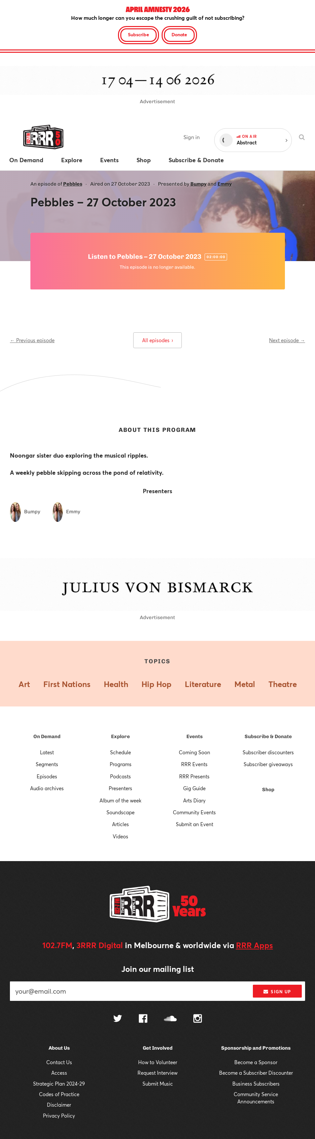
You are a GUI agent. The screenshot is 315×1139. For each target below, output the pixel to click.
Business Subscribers (256, 1083)
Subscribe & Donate (268, 736)
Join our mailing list (157, 969)
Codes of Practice (59, 1094)
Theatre (282, 684)
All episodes (157, 340)
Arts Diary (194, 800)
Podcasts (120, 776)
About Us (59, 1048)
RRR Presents (194, 776)
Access (59, 1072)
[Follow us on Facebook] (143, 1019)
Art (24, 684)
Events (194, 736)
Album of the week (120, 800)
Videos (120, 836)
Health (116, 684)
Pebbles (72, 184)
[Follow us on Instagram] (197, 1019)
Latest (47, 752)
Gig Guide (194, 788)
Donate (179, 34)
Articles (120, 824)
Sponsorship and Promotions (256, 1048)
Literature (203, 684)
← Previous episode (32, 340)
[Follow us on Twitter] (117, 1019)
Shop (268, 790)
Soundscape (120, 812)
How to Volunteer (157, 1062)
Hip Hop (156, 684)
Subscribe (138, 34)
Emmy (224, 184)
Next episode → (287, 340)
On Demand (46, 736)
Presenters (120, 788)
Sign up (277, 992)
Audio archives (47, 788)
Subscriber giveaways (268, 764)
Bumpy (198, 184)
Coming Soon (194, 752)
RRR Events (194, 764)
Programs (121, 764)
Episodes (47, 776)
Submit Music (157, 1083)
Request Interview (157, 1072)
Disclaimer (59, 1104)
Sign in (191, 137)
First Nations (67, 684)
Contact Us (59, 1062)
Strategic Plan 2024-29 (59, 1083)
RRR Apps (254, 945)
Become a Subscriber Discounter (256, 1072)
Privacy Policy (59, 1115)
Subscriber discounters (268, 752)
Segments (47, 764)
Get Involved (158, 1048)
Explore (120, 736)
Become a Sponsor (255, 1062)
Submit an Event (194, 824)
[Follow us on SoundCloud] (170, 1019)
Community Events (194, 812)
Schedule (120, 752)
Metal (244, 684)
